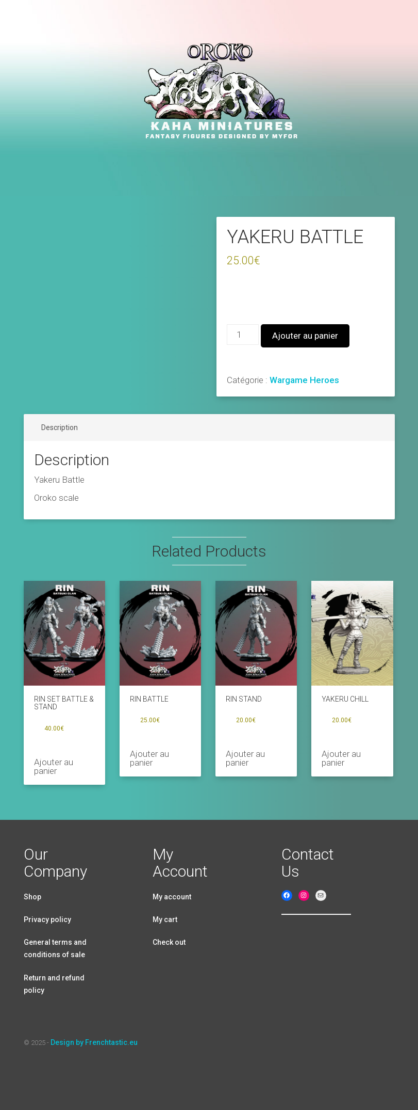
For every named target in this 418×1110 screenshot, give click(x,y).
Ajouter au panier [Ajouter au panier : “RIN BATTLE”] (149, 758)
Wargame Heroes (304, 380)
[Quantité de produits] (243, 334)
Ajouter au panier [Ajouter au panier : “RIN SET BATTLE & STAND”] (53, 766)
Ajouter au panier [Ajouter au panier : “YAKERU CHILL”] (341, 758)
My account (172, 897)
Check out (169, 942)
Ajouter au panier (305, 335)
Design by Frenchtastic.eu (94, 1042)
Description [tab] (59, 427)
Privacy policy (47, 919)
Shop (32, 897)
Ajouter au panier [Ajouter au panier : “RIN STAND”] (245, 758)
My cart (165, 919)
